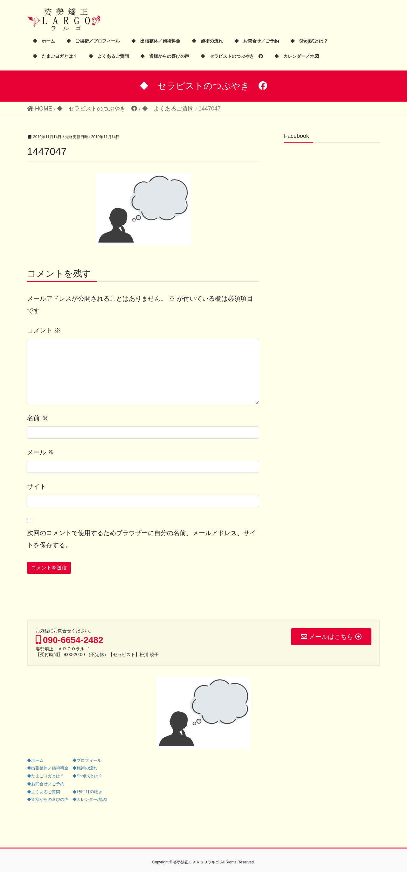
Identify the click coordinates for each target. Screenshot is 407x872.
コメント (44, 330)
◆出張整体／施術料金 (47, 768)
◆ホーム (35, 760)
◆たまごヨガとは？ (45, 776)
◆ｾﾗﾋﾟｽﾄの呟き (87, 791)
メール (40, 452)
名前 (37, 417)
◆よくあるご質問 (43, 791)
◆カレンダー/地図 (89, 799)
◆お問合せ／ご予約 (45, 783)
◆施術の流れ (84, 768)
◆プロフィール (86, 760)
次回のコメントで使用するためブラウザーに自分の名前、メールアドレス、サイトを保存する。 (141, 538)
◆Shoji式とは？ (87, 776)
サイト (36, 486)
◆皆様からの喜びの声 (47, 799)
